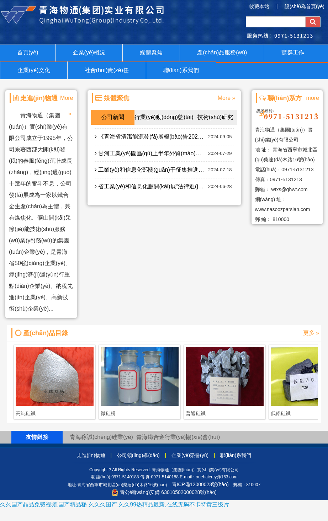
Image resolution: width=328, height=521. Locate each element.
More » (227, 98)
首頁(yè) (27, 52)
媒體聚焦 (151, 52)
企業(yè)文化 (33, 70)
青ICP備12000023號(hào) (200, 484)
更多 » (311, 333)
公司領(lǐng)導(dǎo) (138, 455)
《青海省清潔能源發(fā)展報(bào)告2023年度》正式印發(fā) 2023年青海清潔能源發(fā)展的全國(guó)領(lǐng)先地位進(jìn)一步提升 (164, 136)
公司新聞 (112, 117)
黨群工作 (292, 52)
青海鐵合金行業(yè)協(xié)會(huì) (178, 437)
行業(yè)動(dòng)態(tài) (163, 117)
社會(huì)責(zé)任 (107, 70)
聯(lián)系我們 (181, 70)
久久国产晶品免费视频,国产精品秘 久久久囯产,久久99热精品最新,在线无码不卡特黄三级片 (114, 504)
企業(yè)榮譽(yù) (189, 455)
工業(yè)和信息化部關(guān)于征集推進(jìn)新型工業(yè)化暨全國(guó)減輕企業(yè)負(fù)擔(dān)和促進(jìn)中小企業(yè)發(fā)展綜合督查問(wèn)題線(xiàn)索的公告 (164, 169)
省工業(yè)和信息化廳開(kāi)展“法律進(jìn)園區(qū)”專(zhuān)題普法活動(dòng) (164, 186)
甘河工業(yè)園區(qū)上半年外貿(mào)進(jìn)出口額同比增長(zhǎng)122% (164, 153)
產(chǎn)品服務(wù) (222, 52)
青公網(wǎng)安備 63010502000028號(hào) (164, 492)
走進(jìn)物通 (91, 455)
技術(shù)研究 (215, 117)
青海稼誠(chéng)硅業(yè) (101, 437)
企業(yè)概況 (89, 52)
